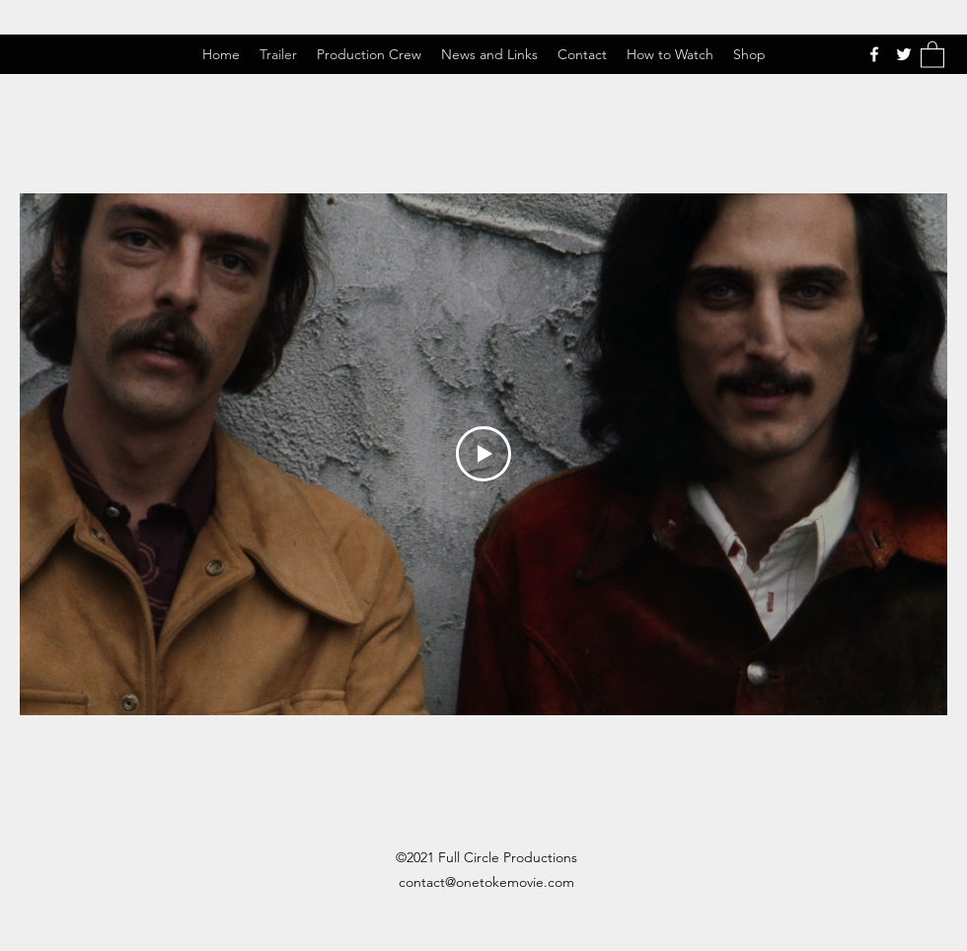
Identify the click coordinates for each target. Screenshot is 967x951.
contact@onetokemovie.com (486, 882)
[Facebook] (874, 54)
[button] (932, 53)
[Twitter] (904, 54)
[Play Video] (483, 453)
